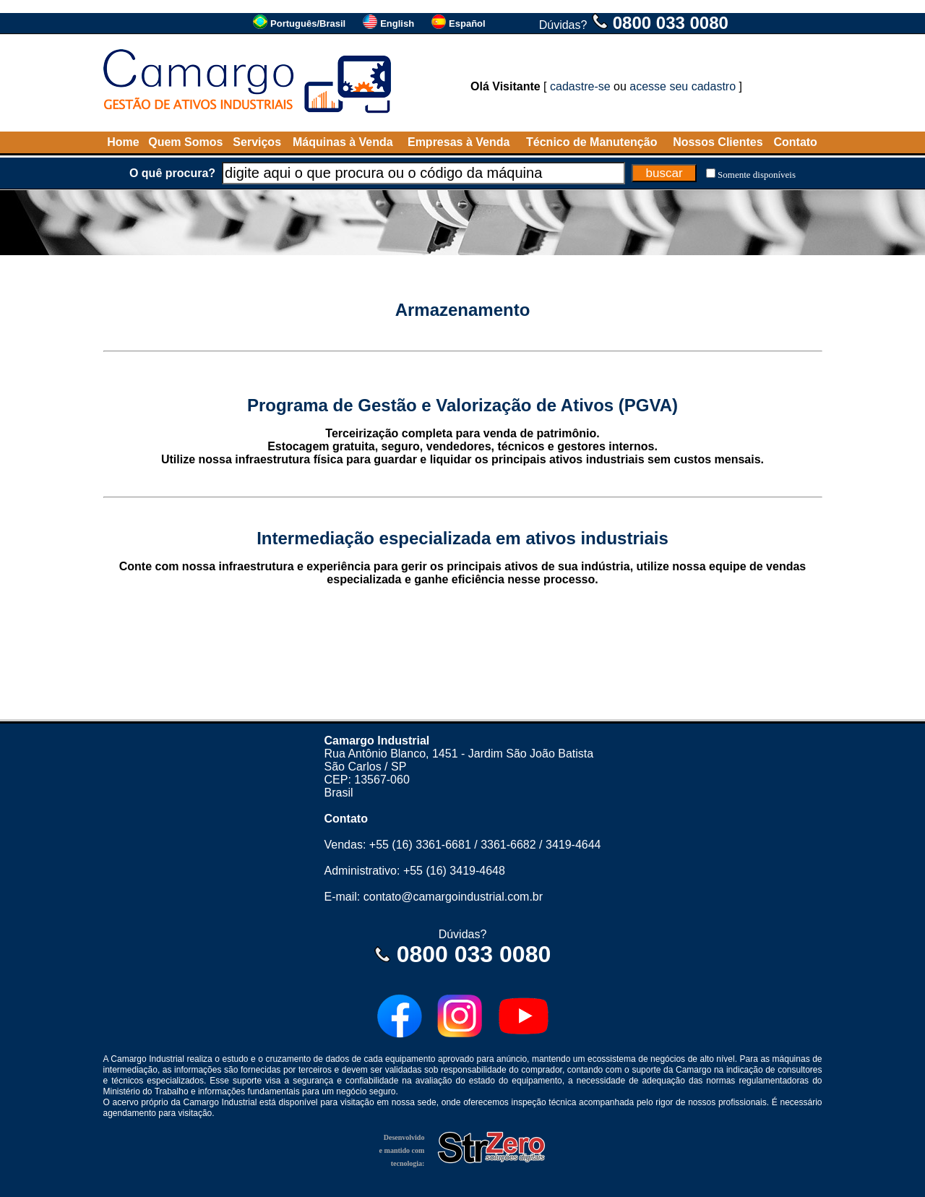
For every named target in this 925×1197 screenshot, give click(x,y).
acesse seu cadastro (682, 86)
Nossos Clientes (717, 142)
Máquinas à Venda (343, 142)
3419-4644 (573, 844)
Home (123, 142)
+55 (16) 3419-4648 (454, 870)
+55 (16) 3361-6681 (420, 844)
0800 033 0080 (670, 23)
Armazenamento (462, 309)
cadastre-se (580, 86)
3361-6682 (508, 844)
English (397, 23)
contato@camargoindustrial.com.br (453, 897)
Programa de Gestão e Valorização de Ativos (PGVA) (462, 405)
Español (467, 23)
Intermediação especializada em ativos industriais (462, 538)
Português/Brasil (307, 23)
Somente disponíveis (757, 174)
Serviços (257, 142)
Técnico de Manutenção (591, 142)
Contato (795, 142)
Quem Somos (185, 142)
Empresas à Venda (458, 142)
